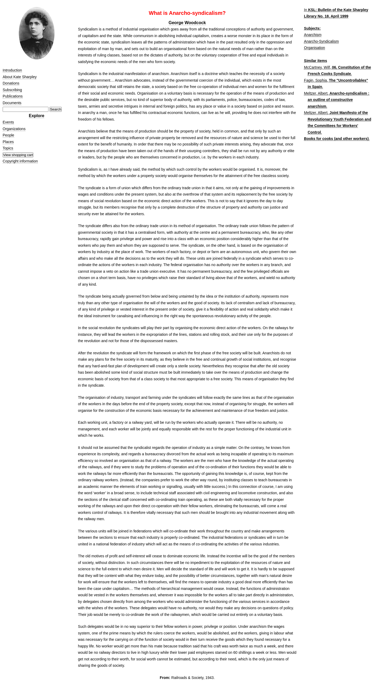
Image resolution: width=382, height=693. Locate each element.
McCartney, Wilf (317, 67)
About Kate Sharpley (20, 77)
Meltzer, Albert (315, 93)
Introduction (12, 70)
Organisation (314, 48)
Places (8, 142)
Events (8, 122)
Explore (36, 115)
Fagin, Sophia (315, 80)
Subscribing (12, 90)
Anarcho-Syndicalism (321, 41)
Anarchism (312, 35)
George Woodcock (187, 22)
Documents (12, 103)
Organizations (14, 129)
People (8, 135)
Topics (8, 148)
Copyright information (20, 161)
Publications (13, 96)
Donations (11, 83)
